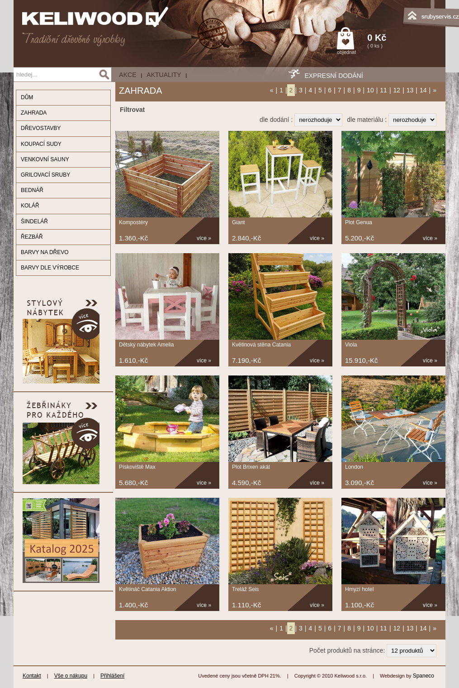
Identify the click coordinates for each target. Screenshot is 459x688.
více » (204, 238)
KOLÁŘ (30, 205)
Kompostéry (133, 222)
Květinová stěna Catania (261, 345)
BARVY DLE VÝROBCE (50, 268)
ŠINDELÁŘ (34, 221)
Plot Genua (358, 222)
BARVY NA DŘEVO (45, 252)
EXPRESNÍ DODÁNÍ (333, 75)
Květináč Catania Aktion (147, 589)
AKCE (127, 74)
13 (410, 90)
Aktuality (164, 74)
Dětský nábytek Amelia (146, 345)
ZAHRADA (34, 113)
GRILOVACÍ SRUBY (45, 175)
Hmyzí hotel (359, 589)
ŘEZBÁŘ (32, 237)
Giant (238, 222)
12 (397, 90)
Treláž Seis (245, 589)
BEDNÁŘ (32, 190)
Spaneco (423, 676)
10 (370, 90)
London (354, 467)
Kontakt (32, 676)
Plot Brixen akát (251, 467)
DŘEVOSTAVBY (41, 128)
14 (423, 90)
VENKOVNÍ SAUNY (45, 159)
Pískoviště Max (137, 467)
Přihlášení (112, 676)
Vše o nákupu (70, 676)
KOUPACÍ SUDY (41, 144)
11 (383, 90)
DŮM (27, 97)
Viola (351, 345)
